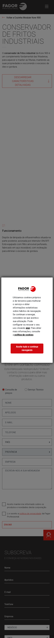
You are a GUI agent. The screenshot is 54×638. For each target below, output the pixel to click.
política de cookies (23, 335)
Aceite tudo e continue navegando (27, 348)
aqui (28, 328)
